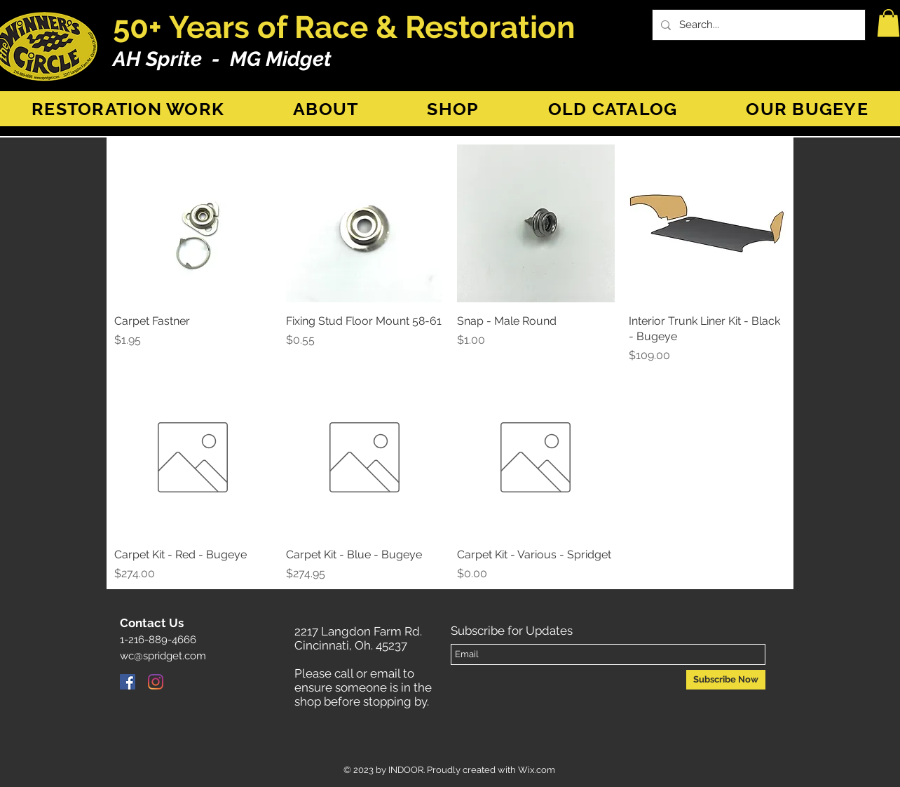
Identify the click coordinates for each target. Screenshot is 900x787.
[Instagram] (155, 682)
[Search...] (757, 25)
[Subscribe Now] (725, 680)
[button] (888, 22)
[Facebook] (127, 682)
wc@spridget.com (163, 656)
